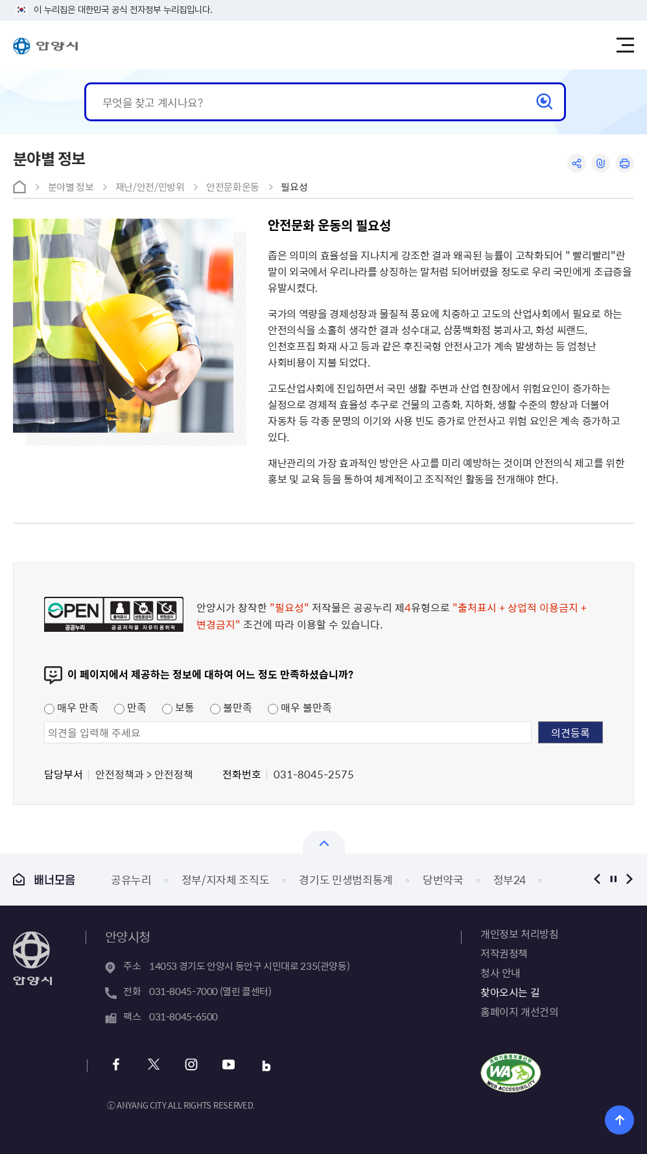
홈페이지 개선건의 (519, 1011)
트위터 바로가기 (154, 1066)
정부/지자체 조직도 (226, 879)
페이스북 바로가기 (116, 1066)
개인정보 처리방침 (519, 933)
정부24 (509, 879)
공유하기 (576, 163)
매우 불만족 (300, 707)
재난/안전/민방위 (150, 187)
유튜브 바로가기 (229, 1066)
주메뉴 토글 (625, 45)
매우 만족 (71, 707)
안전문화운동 (232, 187)
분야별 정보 (71, 187)
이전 (597, 879)
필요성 (294, 187)
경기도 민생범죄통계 (346, 879)
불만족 (231, 707)
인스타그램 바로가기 (191, 1066)
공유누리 (131, 879)
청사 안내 (500, 972)
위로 (619, 1120)
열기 (324, 842)
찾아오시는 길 (509, 992)
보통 (178, 707)
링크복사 (600, 163)
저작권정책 (504, 953)
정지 (613, 879)
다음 (629, 879)
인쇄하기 (624, 163)
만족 (130, 707)
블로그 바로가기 (266, 1066)
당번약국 (443, 879)
